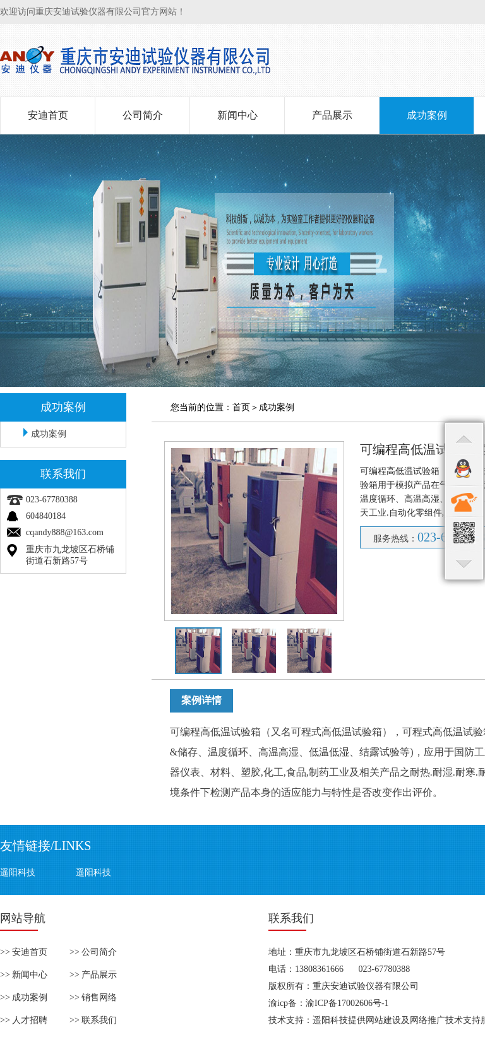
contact (464, 501)
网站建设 (383, 1020)
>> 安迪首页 (23, 952)
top (464, 438)
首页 (241, 407)
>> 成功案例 (23, 997)
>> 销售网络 (93, 997)
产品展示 (332, 115)
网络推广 (427, 1020)
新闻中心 (237, 115)
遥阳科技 (17, 872)
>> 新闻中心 (23, 974)
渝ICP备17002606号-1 (347, 1003)
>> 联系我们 (93, 1020)
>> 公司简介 (93, 952)
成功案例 (427, 115)
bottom (464, 564)
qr (464, 532)
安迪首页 (48, 115)
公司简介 (143, 115)
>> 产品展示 (93, 974)
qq (464, 469)
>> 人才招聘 (23, 1020)
